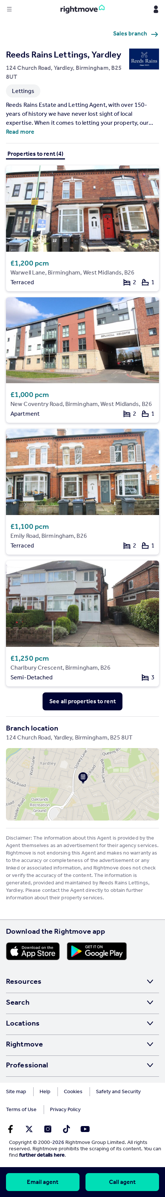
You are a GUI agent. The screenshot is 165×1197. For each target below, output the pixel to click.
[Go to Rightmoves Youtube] (85, 1129)
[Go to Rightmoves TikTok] (66, 1129)
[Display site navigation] (9, 9)
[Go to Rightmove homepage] (82, 9)
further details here (42, 1155)
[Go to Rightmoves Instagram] (47, 1129)
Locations (23, 1022)
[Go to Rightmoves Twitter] (29, 1129)
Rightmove (24, 1043)
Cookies (73, 1091)
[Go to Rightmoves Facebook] (10, 1129)
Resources (23, 981)
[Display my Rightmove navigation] (155, 9)
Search (17, 1002)
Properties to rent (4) (35, 153)
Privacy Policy (65, 1109)
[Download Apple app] (33, 951)
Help (45, 1091)
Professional (27, 1064)
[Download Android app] (97, 951)
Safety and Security (118, 1091)
